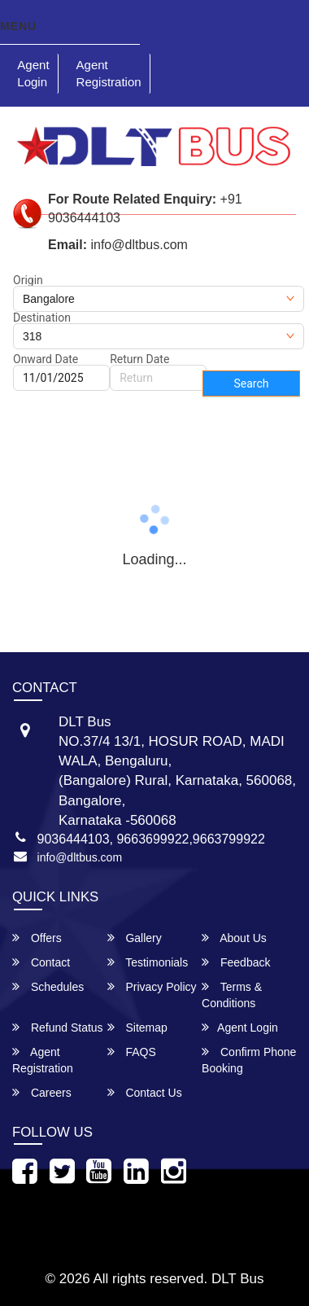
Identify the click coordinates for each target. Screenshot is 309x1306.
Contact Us (144, 1092)
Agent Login (33, 73)
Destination (42, 317)
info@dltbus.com (79, 857)
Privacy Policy (152, 986)
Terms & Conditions (232, 995)
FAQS (131, 1051)
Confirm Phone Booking (249, 1060)
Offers (37, 937)
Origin (28, 280)
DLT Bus (237, 1278)
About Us (234, 937)
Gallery (134, 937)
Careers (42, 1092)
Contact (41, 962)
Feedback (236, 962)
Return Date (139, 359)
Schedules (48, 986)
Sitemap (137, 1027)
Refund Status (57, 1027)
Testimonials (148, 962)
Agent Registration (108, 73)
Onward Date (45, 359)
